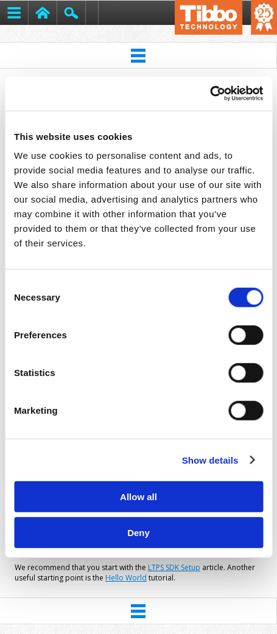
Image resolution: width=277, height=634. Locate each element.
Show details (210, 460)
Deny (138, 532)
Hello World (126, 578)
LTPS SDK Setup (174, 567)
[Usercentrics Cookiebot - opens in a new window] (209, 94)
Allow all (138, 497)
